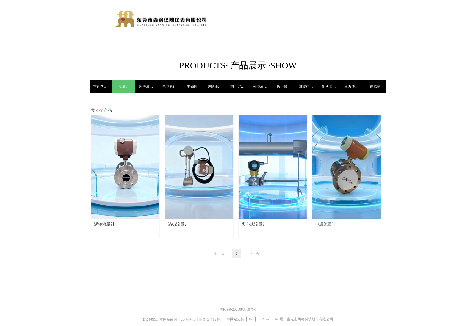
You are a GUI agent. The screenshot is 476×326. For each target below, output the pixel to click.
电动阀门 (169, 86)
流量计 (123, 86)
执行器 (284, 86)
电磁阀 (192, 86)
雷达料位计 (102, 86)
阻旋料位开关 (308, 86)
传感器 (375, 86)
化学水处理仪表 (331, 86)
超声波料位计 (148, 86)
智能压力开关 (217, 86)
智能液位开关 (262, 86)
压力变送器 (353, 86)
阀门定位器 (239, 86)
